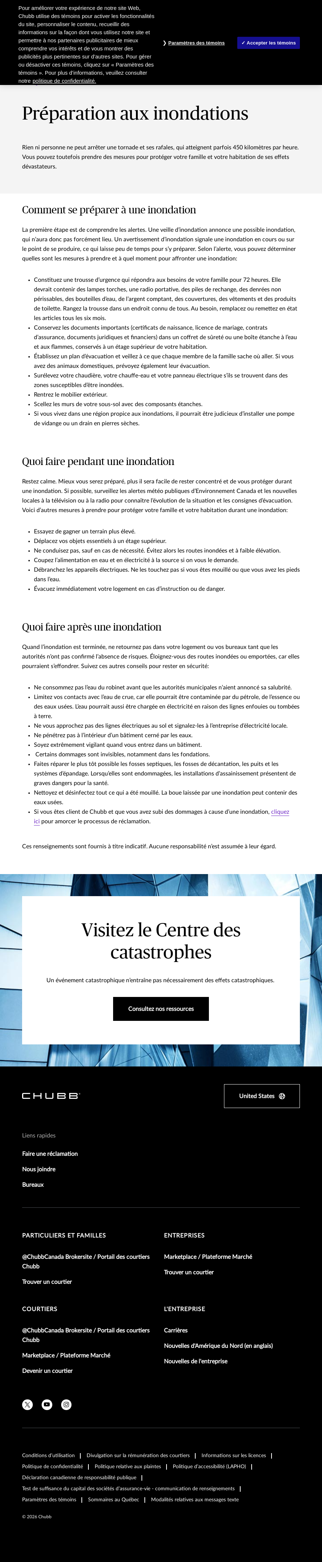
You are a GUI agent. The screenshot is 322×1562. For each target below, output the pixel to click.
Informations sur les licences (234, 1455)
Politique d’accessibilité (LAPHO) (209, 1466)
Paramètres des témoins (49, 1499)
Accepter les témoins (271, 43)
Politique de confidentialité (52, 1466)
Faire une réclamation (50, 1154)
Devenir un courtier (47, 1371)
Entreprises (184, 1236)
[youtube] (47, 1404)
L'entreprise (184, 1309)
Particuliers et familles (64, 1236)
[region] (161, 42)
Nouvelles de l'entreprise (195, 1361)
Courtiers (39, 1309)
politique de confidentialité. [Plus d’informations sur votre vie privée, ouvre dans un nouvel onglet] (64, 81)
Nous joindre (38, 1169)
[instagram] (66, 1404)
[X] (27, 1404)
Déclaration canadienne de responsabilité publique (79, 1477)
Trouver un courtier (47, 1282)
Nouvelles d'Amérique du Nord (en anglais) (218, 1346)
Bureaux (32, 1185)
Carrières (176, 1331)
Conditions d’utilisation (48, 1455)
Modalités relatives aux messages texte (195, 1499)
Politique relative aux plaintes (128, 1466)
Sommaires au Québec (113, 1499)
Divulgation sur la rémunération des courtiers (138, 1455)
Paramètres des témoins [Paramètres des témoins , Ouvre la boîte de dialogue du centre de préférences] (196, 43)
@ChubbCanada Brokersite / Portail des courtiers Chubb (86, 1262)
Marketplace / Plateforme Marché (208, 1257)
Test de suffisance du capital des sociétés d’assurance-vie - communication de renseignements (128, 1488)
